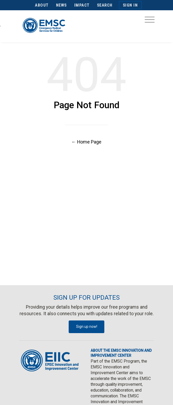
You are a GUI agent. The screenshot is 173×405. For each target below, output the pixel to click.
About (42, 5)
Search (105, 5)
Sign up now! (86, 326)
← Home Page (87, 142)
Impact (82, 5)
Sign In (130, 5)
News (61, 5)
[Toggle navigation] (149, 21)
